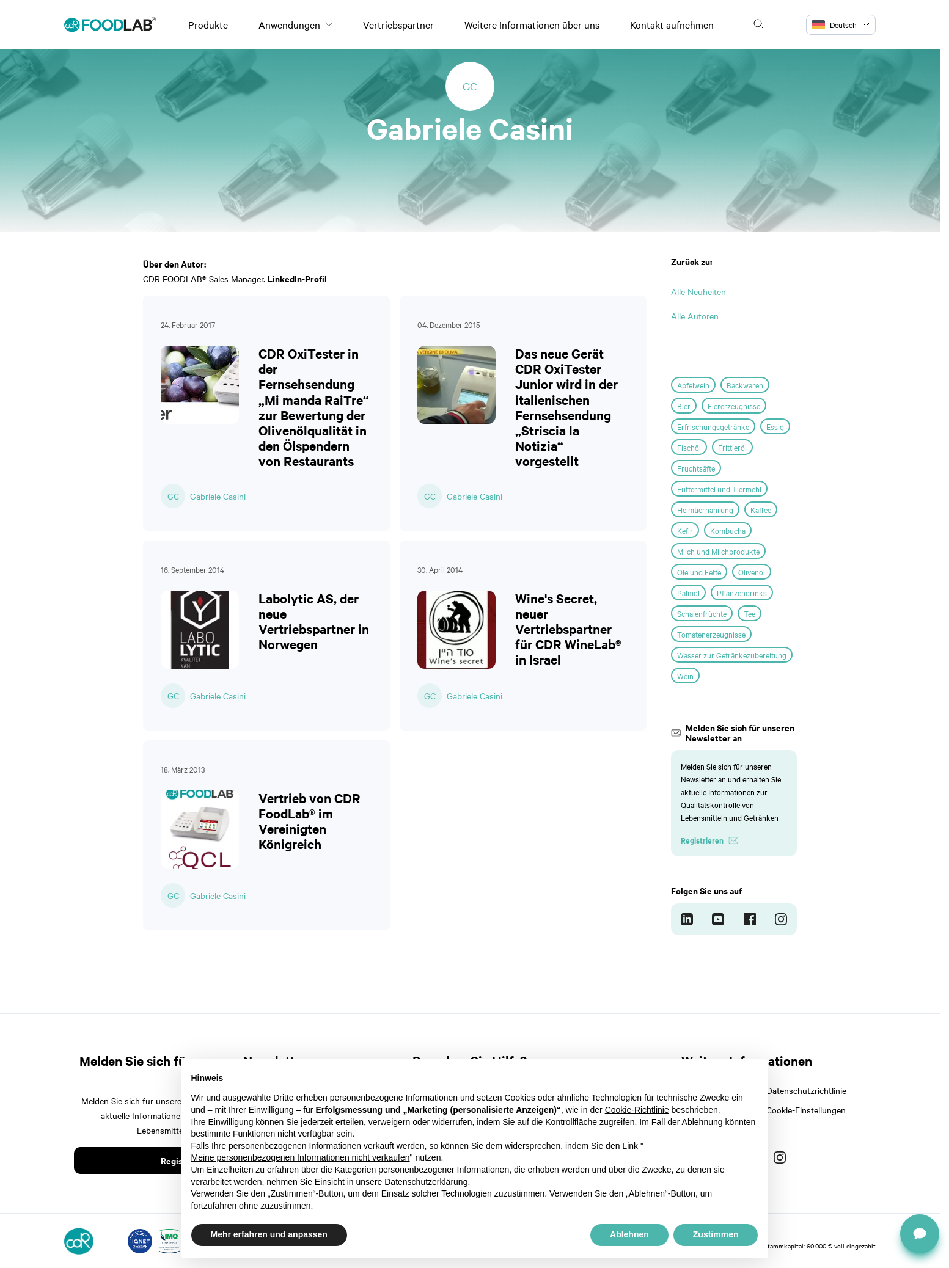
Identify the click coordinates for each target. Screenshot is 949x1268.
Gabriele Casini (218, 496)
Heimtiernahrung (705, 509)
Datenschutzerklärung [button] (425, 1182)
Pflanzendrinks (742, 592)
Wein (685, 675)
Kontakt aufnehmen (672, 24)
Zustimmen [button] (716, 1234)
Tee (749, 613)
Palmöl (688, 592)
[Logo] (110, 24)
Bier (684, 405)
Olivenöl (751, 571)
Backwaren (745, 384)
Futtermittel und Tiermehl (719, 488)
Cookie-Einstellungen (806, 1110)
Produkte (208, 24)
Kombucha (728, 530)
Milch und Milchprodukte (718, 550)
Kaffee (760, 509)
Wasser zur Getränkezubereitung (731, 654)
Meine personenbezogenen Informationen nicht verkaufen (300, 1157)
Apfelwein (693, 384)
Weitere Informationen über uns (531, 24)
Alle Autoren (695, 316)
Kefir (685, 530)
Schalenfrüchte (702, 613)
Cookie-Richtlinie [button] (637, 1110)
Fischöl (689, 447)
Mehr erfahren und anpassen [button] (269, 1234)
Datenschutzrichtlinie (806, 1090)
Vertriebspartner (398, 24)
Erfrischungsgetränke (713, 426)
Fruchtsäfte (696, 467)
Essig (775, 426)
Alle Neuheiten (698, 291)
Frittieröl (732, 447)
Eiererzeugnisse (734, 405)
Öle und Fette (699, 571)
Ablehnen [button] (629, 1234)
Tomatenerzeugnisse (711, 634)
